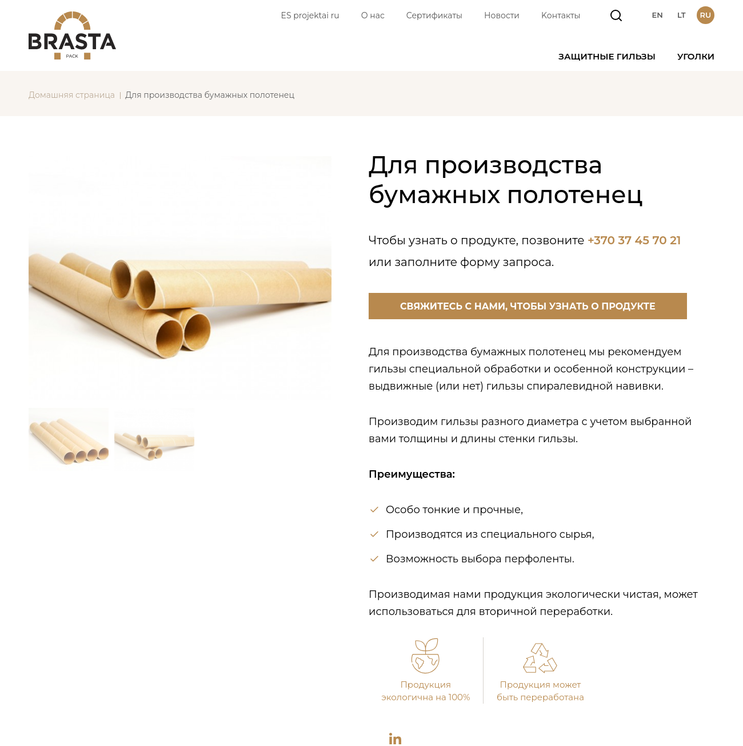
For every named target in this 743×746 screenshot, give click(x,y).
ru (706, 14)
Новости (502, 15)
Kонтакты (561, 15)
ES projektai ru (310, 15)
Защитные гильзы (607, 56)
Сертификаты (434, 15)
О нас (373, 15)
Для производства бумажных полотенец (209, 95)
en (657, 14)
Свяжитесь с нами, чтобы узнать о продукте (528, 306)
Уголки (695, 56)
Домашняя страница (72, 95)
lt (681, 14)
